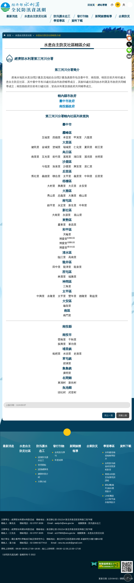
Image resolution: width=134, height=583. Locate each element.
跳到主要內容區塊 (1, 1)
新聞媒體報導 (103, 16)
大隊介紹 (42, 481)
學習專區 (59, 20)
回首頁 (91, 5)
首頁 (9, 35)
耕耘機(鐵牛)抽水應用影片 (109, 488)
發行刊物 (82, 16)
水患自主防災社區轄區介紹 (48, 35)
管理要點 (42, 465)
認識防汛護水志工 (43, 459)
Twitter (129, 44)
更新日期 (103, 578)
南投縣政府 (67, 106)
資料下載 (77, 20)
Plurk (129, 38)
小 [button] (112, 4)
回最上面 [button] (123, 415)
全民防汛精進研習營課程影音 (110, 466)
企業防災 (124, 16)
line (129, 50)
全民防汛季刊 (60, 454)
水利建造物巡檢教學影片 (110, 455)
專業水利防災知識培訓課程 (110, 477)
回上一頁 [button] (109, 415)
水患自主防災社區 (35, 16)
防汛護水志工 (62, 16)
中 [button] (117, 4)
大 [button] (123, 4)
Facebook (129, 32)
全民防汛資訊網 (26, 7)
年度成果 (59, 460)
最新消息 (12, 16)
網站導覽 (102, 5)
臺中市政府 (67, 101)
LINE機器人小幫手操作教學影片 (110, 499)
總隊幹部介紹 (43, 475)
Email (129, 56)
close (67, 432)
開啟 (130, 4)
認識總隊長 (43, 469)
